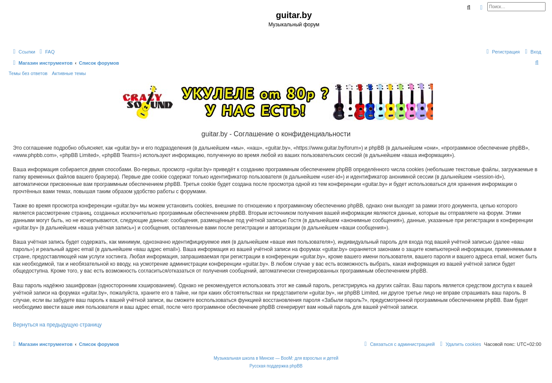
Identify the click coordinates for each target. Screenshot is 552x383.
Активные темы (69, 73)
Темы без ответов (28, 73)
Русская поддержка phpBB (275, 366)
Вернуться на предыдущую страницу (57, 325)
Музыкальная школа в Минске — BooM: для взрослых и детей (275, 358)
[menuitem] (46, 52)
